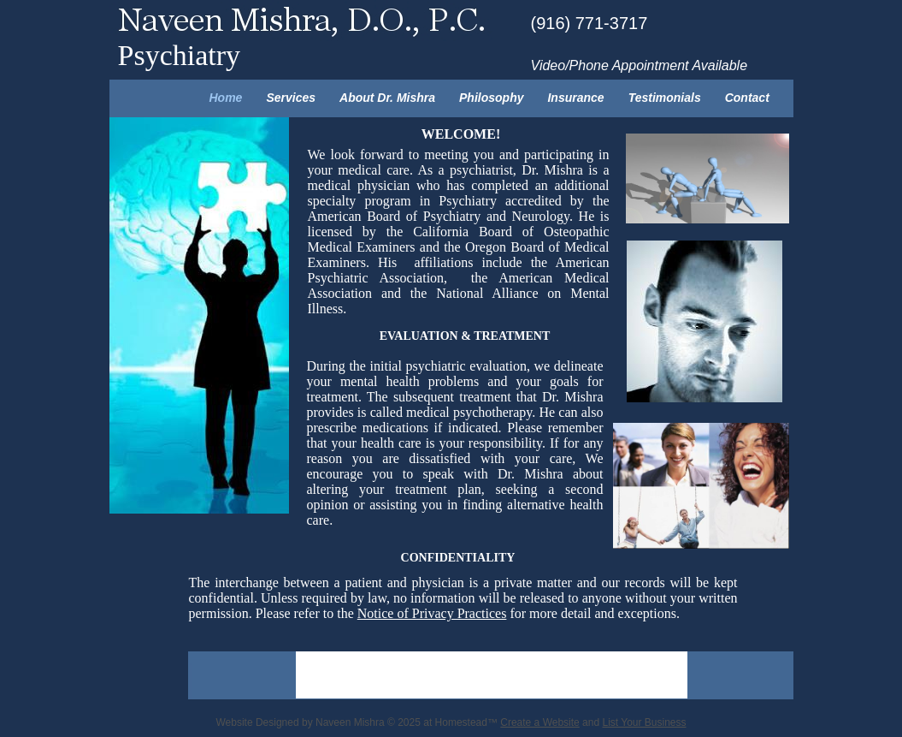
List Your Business (644, 722)
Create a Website (540, 722)
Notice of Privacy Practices (432, 613)
